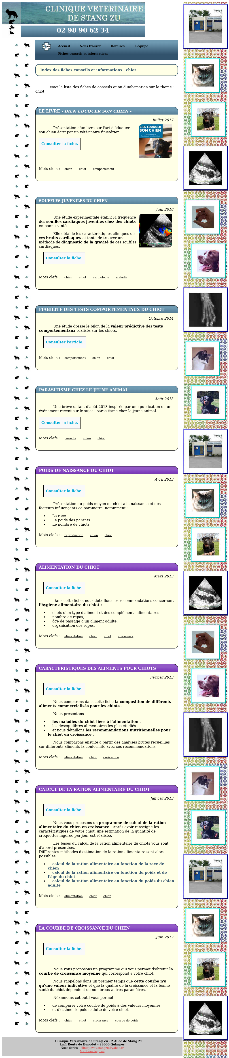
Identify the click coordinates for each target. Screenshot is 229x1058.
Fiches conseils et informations (83, 53)
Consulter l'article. (64, 342)
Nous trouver (90, 46)
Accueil (64, 46)
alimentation (73, 636)
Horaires (118, 46)
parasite (70, 438)
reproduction (73, 535)
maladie (121, 277)
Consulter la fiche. (59, 144)
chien (68, 169)
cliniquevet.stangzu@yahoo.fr (102, 1047)
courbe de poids (126, 1020)
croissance (125, 636)
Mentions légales (92, 1051)
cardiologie (101, 277)
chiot (82, 169)
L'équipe (141, 46)
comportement (103, 169)
